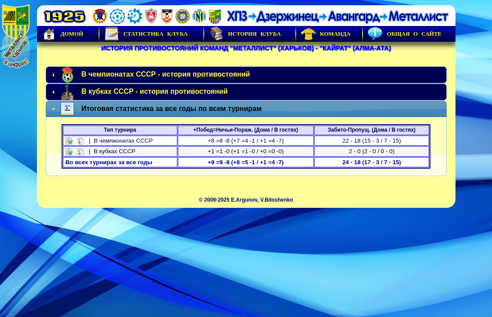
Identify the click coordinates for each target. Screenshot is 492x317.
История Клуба (245, 34)
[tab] (246, 74)
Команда (325, 34)
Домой (62, 34)
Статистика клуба (145, 34)
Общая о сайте (404, 34)
